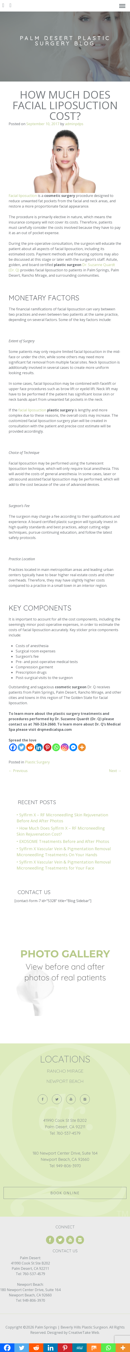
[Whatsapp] (56, 747)
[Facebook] (13, 747)
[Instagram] (65, 747)
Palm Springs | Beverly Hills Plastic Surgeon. (71, 1327)
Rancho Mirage (65, 1071)
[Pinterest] (47, 747)
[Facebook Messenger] (73, 747)
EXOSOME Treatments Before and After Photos (64, 841)
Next (115, 770)
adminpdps (74, 123)
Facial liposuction (23, 195)
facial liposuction (32, 410)
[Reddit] (30, 747)
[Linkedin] (39, 747)
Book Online (65, 1193)
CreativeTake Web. (84, 1332)
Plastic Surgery (37, 762)
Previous (18, 770)
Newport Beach (65, 1081)
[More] (82, 747)
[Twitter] (21, 747)
